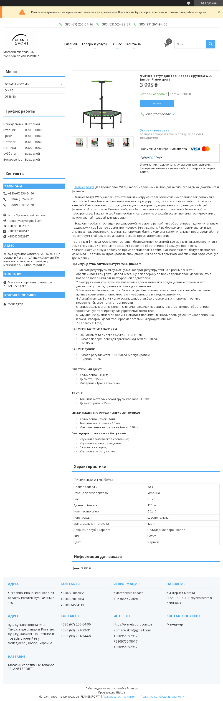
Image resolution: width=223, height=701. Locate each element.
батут (90, 187)
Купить (157, 103)
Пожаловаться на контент (120, 696)
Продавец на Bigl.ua (111, 692)
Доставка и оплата (129, 593)
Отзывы (11, 96)
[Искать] (210, 44)
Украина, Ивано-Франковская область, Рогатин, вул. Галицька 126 (31, 598)
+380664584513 (73, 605)
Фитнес (79, 187)
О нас (117, 44)
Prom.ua (132, 688)
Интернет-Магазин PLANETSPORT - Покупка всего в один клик (189, 598)
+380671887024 (73, 599)
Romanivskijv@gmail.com (25, 220)
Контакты (134, 44)
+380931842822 (73, 593)
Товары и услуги (94, 44)
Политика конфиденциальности (162, 696)
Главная (70, 44)
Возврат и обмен (128, 599)
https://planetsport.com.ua (26, 215)
